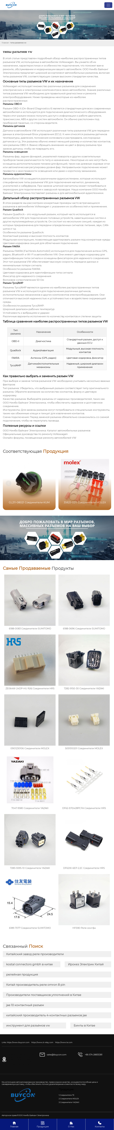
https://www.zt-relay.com (42, 1042)
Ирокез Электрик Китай (86, 964)
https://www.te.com (63, 1042)
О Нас (71, 1124)
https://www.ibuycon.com (18, 1042)
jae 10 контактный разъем (25, 1005)
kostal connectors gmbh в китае (29, 964)
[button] (105, 483)
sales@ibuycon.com (56, 1054)
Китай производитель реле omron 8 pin (35, 984)
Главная (5, 43)
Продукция (42, 1124)
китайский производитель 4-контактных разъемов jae (46, 1015)
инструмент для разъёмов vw (28, 1025)
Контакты (100, 1124)
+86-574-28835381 (93, 1054)
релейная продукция (22, 974)
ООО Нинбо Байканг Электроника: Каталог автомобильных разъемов (46, 430)
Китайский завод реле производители (35, 954)
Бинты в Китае (84, 1025)
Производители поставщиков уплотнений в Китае (43, 995)
